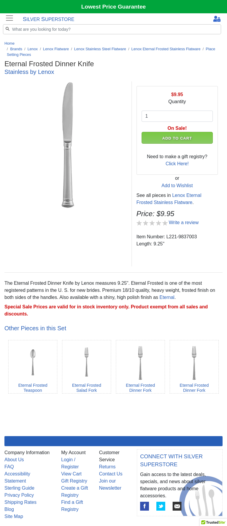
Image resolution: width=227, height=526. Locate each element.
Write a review (184, 222)
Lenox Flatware (56, 49)
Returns (107, 466)
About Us (14, 459)
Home (9, 43)
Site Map (13, 516)
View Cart (71, 473)
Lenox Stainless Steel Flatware (100, 49)
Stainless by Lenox (29, 72)
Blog (9, 509)
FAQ (9, 466)
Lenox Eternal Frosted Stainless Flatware (165, 49)
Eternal (166, 297)
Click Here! (177, 163)
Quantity (177, 101)
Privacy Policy (19, 495)
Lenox (32, 49)
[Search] (112, 29)
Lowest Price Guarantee (113, 7)
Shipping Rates (20, 502)
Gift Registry (74, 480)
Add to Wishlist (177, 185)
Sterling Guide (19, 488)
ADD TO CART (177, 138)
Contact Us (110, 473)
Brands (16, 49)
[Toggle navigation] (9, 18)
